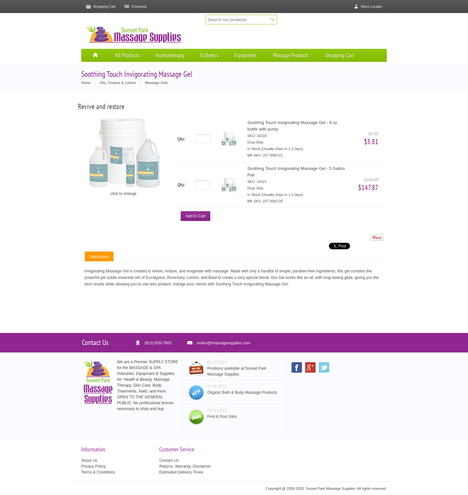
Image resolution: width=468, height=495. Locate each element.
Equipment (246, 55)
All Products (127, 55)
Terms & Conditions (98, 472)
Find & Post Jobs (222, 416)
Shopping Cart (339, 55)
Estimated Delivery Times (181, 472)
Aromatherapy (170, 55)
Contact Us (168, 460)
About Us (89, 460)
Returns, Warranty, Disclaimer (185, 466)
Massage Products (291, 55)
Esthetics (209, 55)
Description (99, 256)
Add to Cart (195, 216)
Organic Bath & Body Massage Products (242, 392)
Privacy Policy (93, 466)
